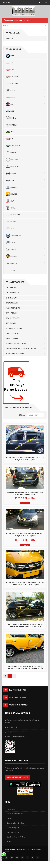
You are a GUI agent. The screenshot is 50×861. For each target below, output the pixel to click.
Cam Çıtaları (25, 288)
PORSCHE (25, 256)
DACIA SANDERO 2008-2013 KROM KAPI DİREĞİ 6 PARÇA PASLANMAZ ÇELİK (25, 459)
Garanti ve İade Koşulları (14, 823)
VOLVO (25, 243)
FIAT (25, 104)
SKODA (25, 208)
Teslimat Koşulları (12, 828)
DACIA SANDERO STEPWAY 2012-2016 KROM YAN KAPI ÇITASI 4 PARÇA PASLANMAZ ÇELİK (25, 667)
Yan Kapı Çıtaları (25, 308)
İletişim (8, 841)
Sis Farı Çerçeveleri (25, 328)
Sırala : (22, 415)
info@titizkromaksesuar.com (17, 732)
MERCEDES (25, 160)
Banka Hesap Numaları (14, 814)
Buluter (7, 851)
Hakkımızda (10, 809)
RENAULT (25, 194)
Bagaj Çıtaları (25, 303)
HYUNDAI (25, 125)
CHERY (25, 70)
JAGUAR (25, 249)
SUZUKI (25, 222)
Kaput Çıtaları (25, 338)
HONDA (25, 118)
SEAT (25, 201)
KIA (25, 139)
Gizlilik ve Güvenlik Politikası (15, 837)
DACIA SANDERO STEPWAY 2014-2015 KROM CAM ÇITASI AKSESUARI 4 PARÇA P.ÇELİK (25, 626)
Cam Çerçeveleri (25, 293)
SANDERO (25, 38)
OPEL (25, 180)
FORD (25, 111)
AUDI (25, 63)
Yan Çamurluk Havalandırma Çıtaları (25, 348)
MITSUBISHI (25, 166)
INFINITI (25, 270)
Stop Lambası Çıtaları (25, 353)
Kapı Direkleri (25, 313)
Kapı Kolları (25, 323)
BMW (25, 56)
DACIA (25, 90)
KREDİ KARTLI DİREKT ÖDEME (17, 777)
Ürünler (8, 818)
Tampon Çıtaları (25, 333)
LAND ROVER (25, 146)
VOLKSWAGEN (25, 236)
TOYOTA (25, 229)
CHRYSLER (25, 83)
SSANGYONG (25, 215)
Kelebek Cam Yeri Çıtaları (25, 343)
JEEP (25, 132)
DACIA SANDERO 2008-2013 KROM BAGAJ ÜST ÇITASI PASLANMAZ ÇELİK (25, 493)
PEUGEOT (25, 187)
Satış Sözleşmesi (12, 832)
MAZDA (25, 153)
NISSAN (25, 173)
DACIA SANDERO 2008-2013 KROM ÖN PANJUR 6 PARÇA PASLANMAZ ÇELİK (25, 535)
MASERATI (25, 263)
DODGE (25, 97)
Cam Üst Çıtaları (25, 318)
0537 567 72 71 (25, 20)
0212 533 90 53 (12, 20)
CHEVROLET (25, 77)
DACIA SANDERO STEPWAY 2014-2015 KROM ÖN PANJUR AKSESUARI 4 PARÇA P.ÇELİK (25, 584)
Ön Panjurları (25, 298)
